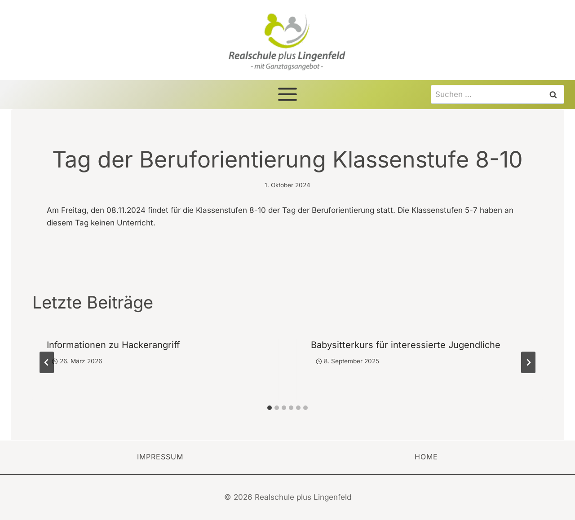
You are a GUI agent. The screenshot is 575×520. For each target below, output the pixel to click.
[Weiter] (528, 362)
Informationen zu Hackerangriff (113, 344)
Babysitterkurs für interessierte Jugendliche (405, 344)
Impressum (160, 456)
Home (426, 456)
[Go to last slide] (47, 362)
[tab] (269, 407)
